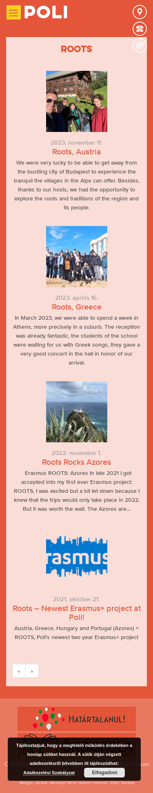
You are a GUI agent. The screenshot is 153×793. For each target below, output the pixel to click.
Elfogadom (104, 772)
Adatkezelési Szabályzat (49, 772)
